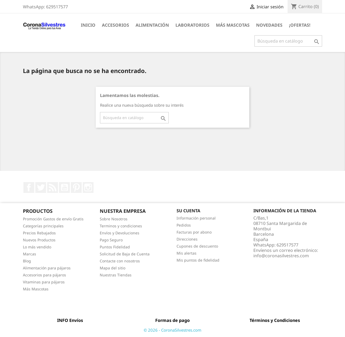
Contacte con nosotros (120, 260)
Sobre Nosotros (113, 218)
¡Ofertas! (299, 25)
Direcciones (187, 239)
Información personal (196, 218)
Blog (27, 260)
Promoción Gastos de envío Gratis (53, 218)
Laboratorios (192, 25)
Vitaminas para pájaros (44, 281)
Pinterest (76, 187)
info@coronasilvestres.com (281, 256)
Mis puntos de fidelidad (198, 260)
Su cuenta (188, 211)
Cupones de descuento (197, 246)
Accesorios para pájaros (44, 274)
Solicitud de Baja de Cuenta (125, 253)
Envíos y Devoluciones (119, 232)
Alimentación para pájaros (47, 267)
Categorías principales (43, 225)
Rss (52, 187)
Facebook (28, 187)
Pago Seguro (111, 239)
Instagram (88, 187)
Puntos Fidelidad (115, 246)
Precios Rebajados (39, 232)
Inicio (88, 25)
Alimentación (152, 25)
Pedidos (184, 225)
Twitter (40, 187)
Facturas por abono (194, 232)
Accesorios (115, 25)
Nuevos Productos (39, 239)
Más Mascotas (233, 25)
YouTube (64, 187)
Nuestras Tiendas (116, 274)
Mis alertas (186, 253)
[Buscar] (288, 41)
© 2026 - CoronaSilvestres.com (172, 330)
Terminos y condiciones (121, 225)
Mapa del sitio (112, 267)
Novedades (269, 25)
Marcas (29, 253)
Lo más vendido (37, 246)
